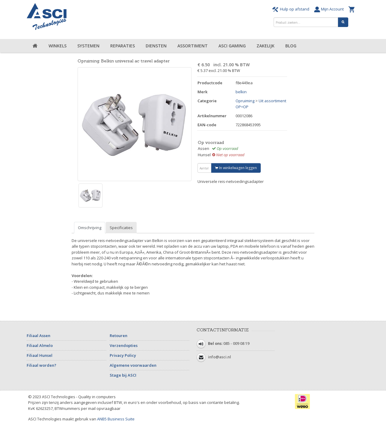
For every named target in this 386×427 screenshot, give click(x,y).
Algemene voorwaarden (133, 365)
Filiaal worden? (41, 365)
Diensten (156, 46)
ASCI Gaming (232, 46)
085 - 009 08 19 (236, 343)
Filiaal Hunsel (39, 355)
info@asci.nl (219, 357)
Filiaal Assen (38, 335)
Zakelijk (266, 46)
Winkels (58, 46)
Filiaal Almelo (40, 345)
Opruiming (245, 100)
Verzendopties (124, 345)
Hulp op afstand (291, 9)
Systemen (88, 46)
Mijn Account (330, 9)
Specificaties (121, 227)
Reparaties (122, 46)
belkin (241, 91)
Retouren (118, 335)
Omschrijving (89, 227)
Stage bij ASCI (123, 375)
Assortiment (192, 46)
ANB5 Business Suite (116, 419)
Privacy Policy (123, 355)
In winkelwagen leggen (236, 167)
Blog (290, 46)
